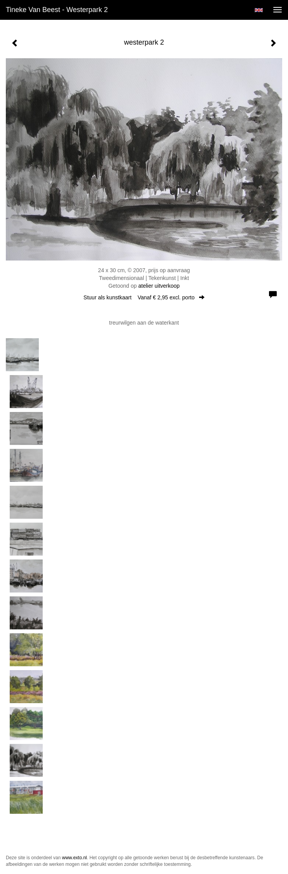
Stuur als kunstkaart (144, 297)
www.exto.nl (74, 857)
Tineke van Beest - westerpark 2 (57, 10)
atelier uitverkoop (159, 286)
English (258, 10)
